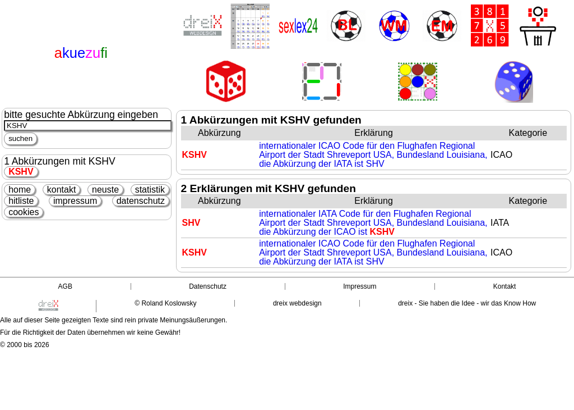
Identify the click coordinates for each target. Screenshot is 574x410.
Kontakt (504, 286)
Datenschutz (207, 286)
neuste (105, 189)
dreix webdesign (297, 303)
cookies (23, 212)
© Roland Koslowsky (165, 303)
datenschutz (141, 201)
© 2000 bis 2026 (24, 345)
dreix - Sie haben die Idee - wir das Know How (467, 303)
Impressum (359, 286)
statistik (150, 189)
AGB (65, 286)
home (19, 189)
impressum (75, 201)
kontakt (61, 189)
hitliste (21, 201)
